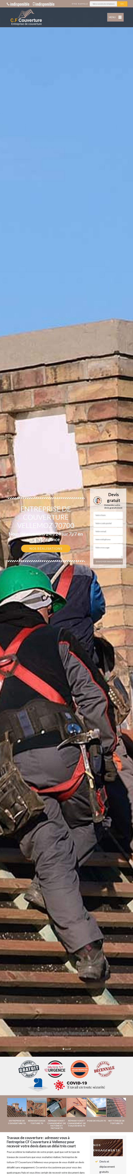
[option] (66, 587)
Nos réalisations (45, 548)
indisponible (18, 4)
